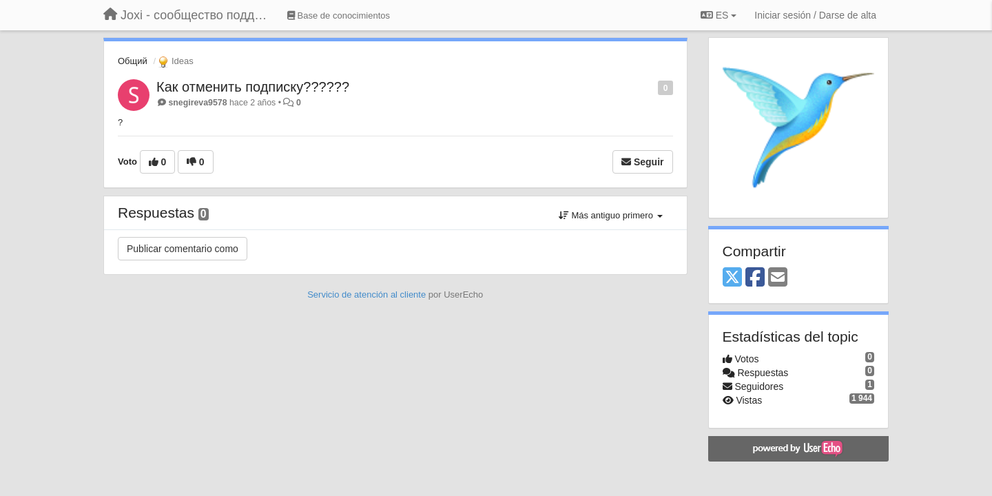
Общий (132, 61)
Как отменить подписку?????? (252, 86)
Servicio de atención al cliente (367, 294)
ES (718, 15)
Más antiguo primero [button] (611, 215)
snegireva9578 (197, 102)
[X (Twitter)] (732, 278)
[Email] (777, 278)
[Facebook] (755, 278)
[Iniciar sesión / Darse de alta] (815, 15)
